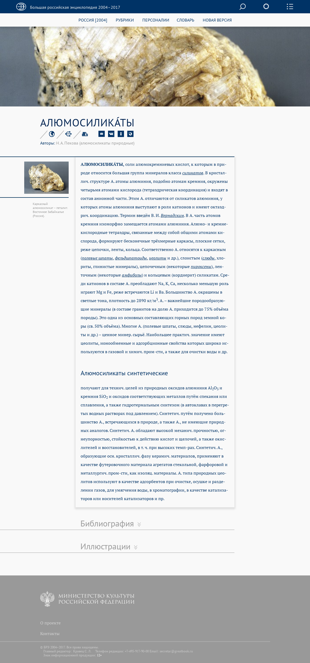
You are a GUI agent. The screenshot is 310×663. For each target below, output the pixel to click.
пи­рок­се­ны (201, 266)
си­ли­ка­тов (192, 172)
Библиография (107, 523)
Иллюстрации (105, 546)
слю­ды (208, 258)
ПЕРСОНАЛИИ (155, 20)
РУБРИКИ (125, 20)
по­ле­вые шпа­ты (97, 258)
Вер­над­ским (172, 215)
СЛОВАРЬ (185, 20)
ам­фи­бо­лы (132, 275)
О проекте (50, 622)
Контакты (50, 633)
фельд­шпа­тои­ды (131, 258)
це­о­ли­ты (157, 258)
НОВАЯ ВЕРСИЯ (217, 20)
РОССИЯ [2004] (92, 20)
